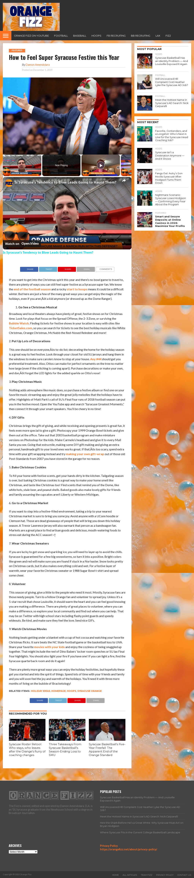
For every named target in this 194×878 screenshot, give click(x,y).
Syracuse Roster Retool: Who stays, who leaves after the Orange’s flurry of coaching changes (27, 750)
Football (61, 35)
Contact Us (184, 875)
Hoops (96, 35)
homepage (58, 691)
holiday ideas (40, 691)
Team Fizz (146, 875)
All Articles (130, 875)
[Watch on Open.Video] (22, 243)
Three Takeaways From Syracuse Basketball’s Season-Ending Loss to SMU (65, 750)
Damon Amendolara (38, 64)
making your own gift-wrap (85, 454)
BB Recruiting (140, 35)
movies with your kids (49, 647)
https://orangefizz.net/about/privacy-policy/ (128, 849)
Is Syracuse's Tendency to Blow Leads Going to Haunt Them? (65, 182)
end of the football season (32, 289)
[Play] (101, 165)
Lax (158, 35)
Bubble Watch (19, 323)
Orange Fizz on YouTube (31, 35)
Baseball (79, 35)
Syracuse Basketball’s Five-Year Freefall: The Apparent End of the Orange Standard (107, 750)
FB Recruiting (116, 35)
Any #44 (95, 359)
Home (115, 875)
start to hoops (77, 289)
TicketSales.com (20, 328)
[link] (9, 183)
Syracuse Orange (89, 691)
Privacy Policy (109, 845)
